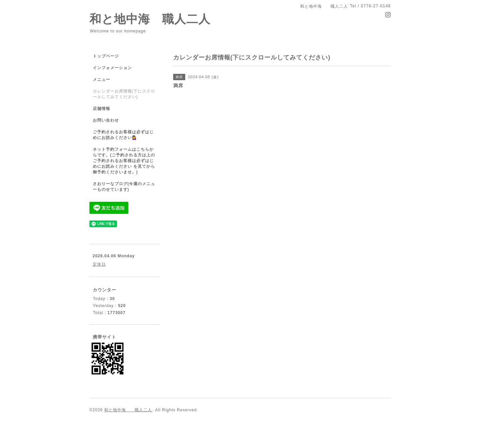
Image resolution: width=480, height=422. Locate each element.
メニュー (101, 79)
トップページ (106, 56)
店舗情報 (101, 108)
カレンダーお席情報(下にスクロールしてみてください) (124, 94)
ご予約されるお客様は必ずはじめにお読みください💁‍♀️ (123, 135)
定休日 (99, 264)
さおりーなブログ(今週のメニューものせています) (124, 186)
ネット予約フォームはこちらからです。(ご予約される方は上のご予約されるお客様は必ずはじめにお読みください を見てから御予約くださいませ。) (124, 160)
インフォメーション (112, 67)
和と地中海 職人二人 (149, 18)
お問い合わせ (106, 120)
